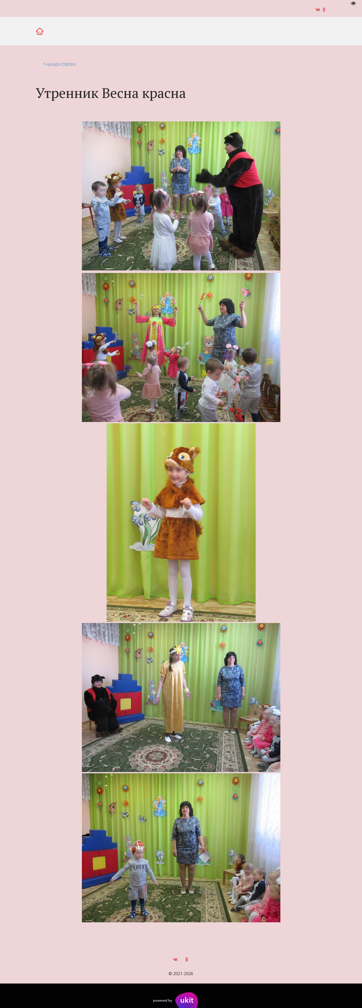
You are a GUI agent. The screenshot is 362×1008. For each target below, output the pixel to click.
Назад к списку (59, 64)
